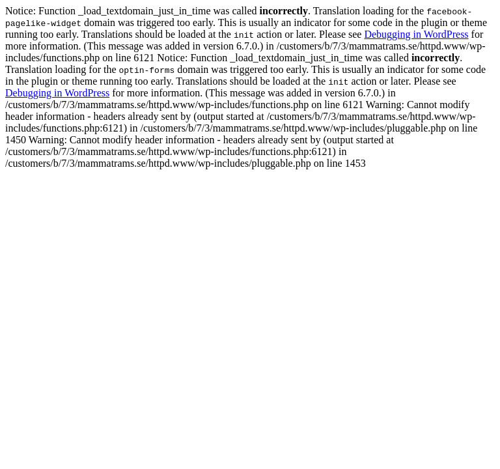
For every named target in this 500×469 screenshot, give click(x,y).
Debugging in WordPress (416, 34)
